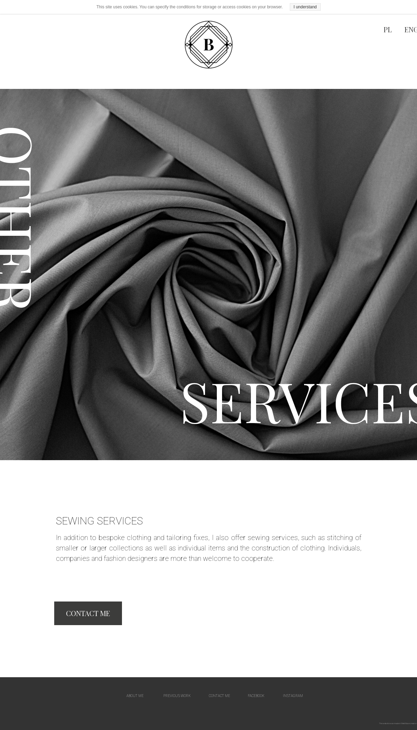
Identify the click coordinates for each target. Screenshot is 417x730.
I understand (305, 7)
